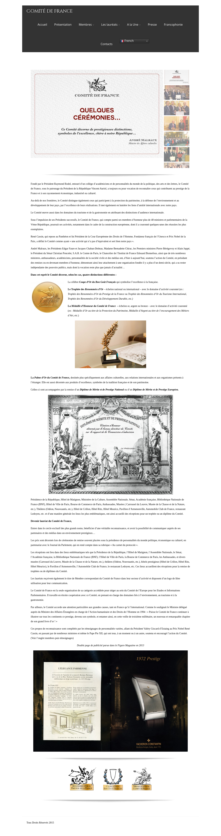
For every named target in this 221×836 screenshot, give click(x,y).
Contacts (106, 44)
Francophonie (173, 25)
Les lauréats (110, 25)
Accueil (42, 25)
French (127, 41)
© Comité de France (65, 822)
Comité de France (50, 11)
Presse (152, 25)
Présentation (63, 25)
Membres (86, 25)
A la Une (134, 25)
